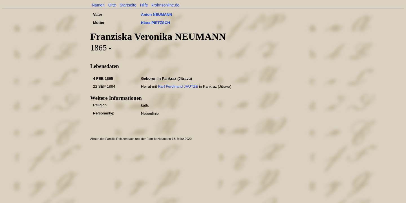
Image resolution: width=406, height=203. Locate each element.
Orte (112, 5)
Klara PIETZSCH (155, 23)
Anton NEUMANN (156, 14)
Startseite (128, 5)
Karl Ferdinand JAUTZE (178, 86)
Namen (98, 5)
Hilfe (144, 5)
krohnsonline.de (165, 5)
